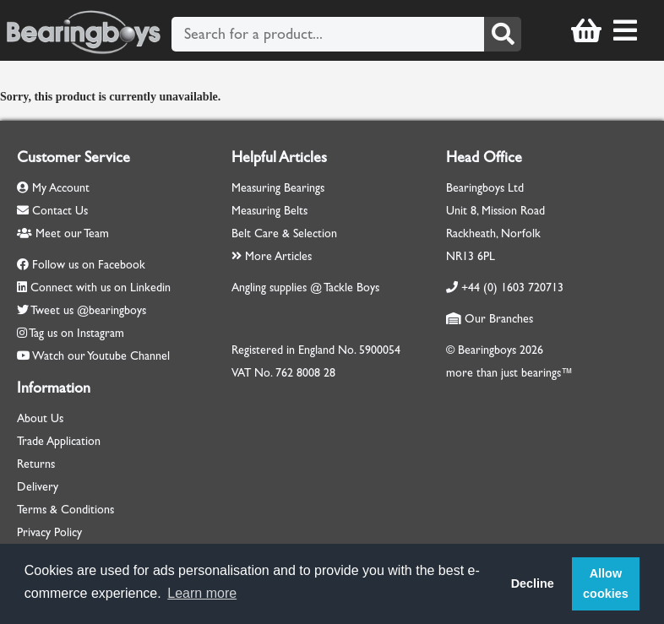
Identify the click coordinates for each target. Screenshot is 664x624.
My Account (53, 188)
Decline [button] (532, 583)
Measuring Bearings (277, 188)
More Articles (271, 256)
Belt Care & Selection (284, 233)
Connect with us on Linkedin (100, 287)
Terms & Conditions (65, 509)
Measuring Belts (269, 210)
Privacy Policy (49, 532)
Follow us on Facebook (88, 265)
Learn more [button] (202, 593)
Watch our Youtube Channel (101, 356)
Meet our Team (63, 233)
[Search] (502, 34)
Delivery (37, 487)
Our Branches (489, 319)
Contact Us (52, 210)
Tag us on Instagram (76, 333)
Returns (36, 464)
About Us (40, 418)
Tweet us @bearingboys (88, 310)
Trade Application (59, 441)
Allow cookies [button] (606, 583)
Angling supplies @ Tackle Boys (305, 287)
